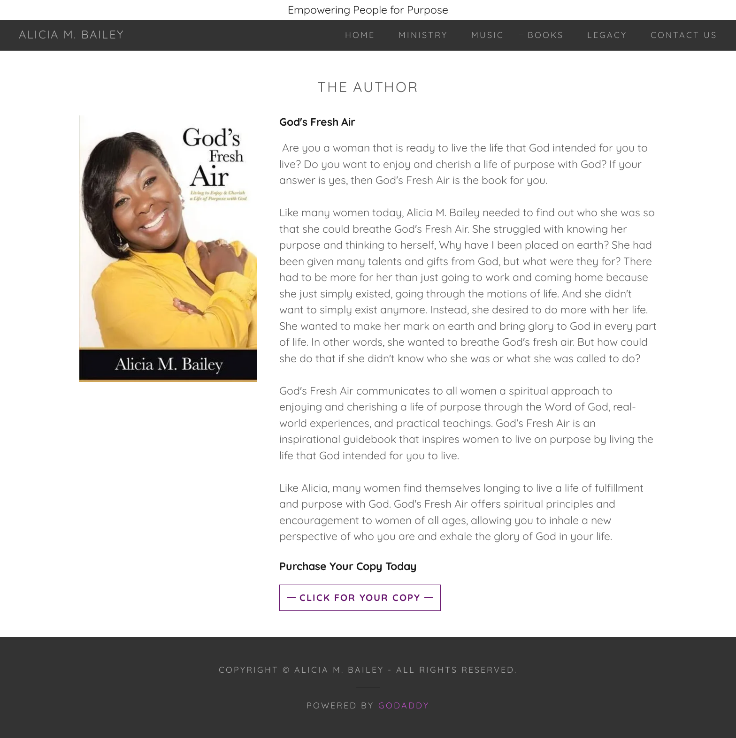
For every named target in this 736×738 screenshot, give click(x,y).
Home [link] (360, 35)
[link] (71, 34)
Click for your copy (360, 597)
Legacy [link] (607, 35)
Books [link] (546, 35)
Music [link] (487, 35)
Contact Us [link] (684, 35)
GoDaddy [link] (403, 705)
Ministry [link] (423, 35)
